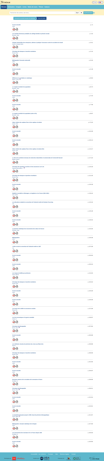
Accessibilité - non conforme (38, 454)
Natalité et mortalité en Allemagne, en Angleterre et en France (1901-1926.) (30, 193)
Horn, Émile (15, 194)
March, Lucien (15, 79)
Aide (56, 454)
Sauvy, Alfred (15, 416)
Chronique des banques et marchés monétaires (24, 51)
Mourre (14, 345)
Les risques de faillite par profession (21, 273)
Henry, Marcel (15, 274)
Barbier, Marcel (15, 159)
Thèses (41, 7)
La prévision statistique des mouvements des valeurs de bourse (28, 228)
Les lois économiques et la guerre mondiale (23, 317)
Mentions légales (64, 454)
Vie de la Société (16, 24)
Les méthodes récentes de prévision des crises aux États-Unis (27, 344)
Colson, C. (14, 319)
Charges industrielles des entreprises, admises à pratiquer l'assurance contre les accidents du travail (37, 42)
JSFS (13, 26)
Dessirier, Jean (15, 230)
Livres (24, 7)
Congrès (18, 7)
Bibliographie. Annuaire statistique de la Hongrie (24, 423)
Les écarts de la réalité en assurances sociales (24, 308)
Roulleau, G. (15, 381)
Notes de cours (32, 7)
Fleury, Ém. (15, 310)
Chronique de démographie (19, 326)
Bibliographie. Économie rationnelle (21, 60)
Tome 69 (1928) (41, 18)
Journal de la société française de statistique (25, 18)
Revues (3, 7)
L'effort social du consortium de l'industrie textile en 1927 (26, 246)
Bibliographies (16, 237)
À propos (50, 454)
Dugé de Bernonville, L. (17, 168)
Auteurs (47, 7)
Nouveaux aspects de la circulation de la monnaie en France (27, 379)
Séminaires (11, 7)
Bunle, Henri (15, 327)
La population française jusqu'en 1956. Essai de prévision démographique (30, 415)
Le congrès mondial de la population (21, 86)
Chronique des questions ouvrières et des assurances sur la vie (28, 166)
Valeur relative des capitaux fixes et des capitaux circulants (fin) (28, 149)
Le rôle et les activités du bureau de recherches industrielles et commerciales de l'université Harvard (37, 157)
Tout (77, 12)
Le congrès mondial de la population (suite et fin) (24, 113)
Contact (73, 454)
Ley (13, 203)
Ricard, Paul (15, 53)
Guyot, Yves (15, 124)
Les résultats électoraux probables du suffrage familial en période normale (30, 33)
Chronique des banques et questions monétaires (24, 175)
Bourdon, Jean (15, 35)
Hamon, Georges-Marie (17, 44)
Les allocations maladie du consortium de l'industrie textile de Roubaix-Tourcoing (32, 202)
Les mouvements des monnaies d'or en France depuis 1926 (27, 432)
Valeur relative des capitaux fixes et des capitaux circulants (27, 122)
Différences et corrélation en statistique (22, 78)
